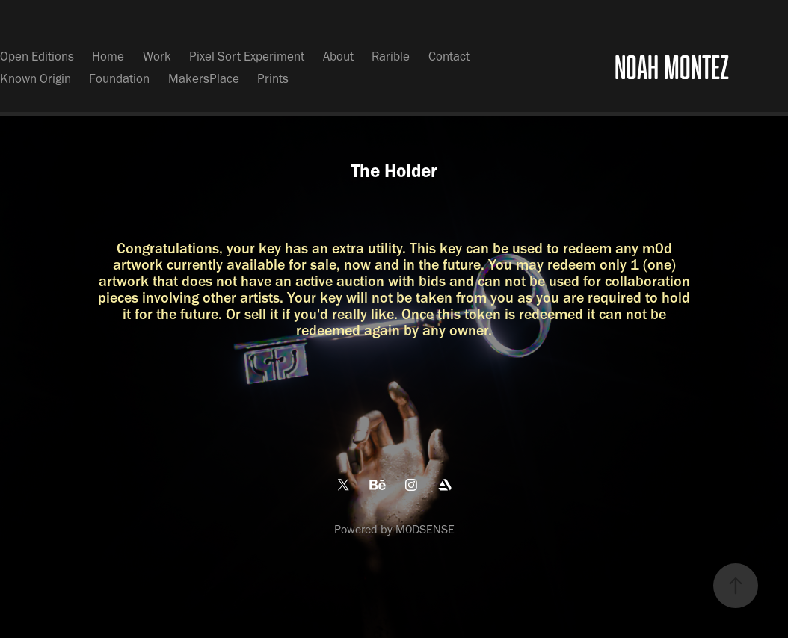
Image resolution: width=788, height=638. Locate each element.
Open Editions (37, 56)
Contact (449, 56)
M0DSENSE (425, 529)
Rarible (391, 56)
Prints (273, 78)
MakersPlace (203, 78)
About (338, 56)
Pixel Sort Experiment (246, 56)
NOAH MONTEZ (672, 66)
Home (108, 56)
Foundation (119, 78)
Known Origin (35, 78)
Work (157, 56)
